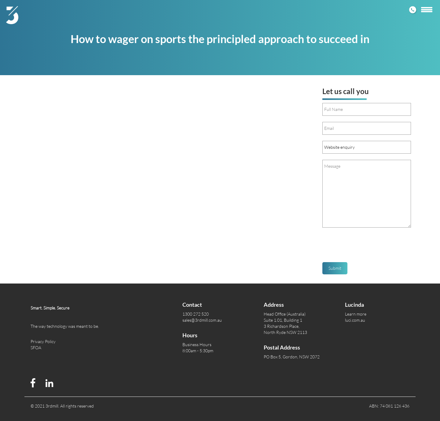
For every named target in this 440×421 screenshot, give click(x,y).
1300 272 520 (195, 314)
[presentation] (368, 247)
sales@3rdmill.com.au (202, 320)
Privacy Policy (43, 341)
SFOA (36, 347)
